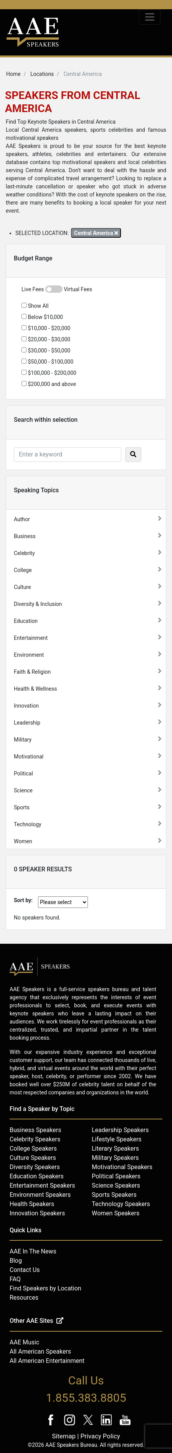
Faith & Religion (32, 672)
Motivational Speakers (122, 1167)
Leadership (27, 723)
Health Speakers (32, 1204)
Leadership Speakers (120, 1130)
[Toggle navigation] (149, 17)
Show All (35, 306)
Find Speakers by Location (45, 1288)
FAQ (15, 1279)
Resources (24, 1297)
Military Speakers (115, 1157)
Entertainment (31, 638)
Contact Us (25, 1269)
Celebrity (24, 553)
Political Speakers (116, 1176)
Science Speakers (116, 1185)
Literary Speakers (115, 1148)
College (23, 570)
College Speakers (33, 1148)
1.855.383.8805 (86, 1397)
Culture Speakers (33, 1157)
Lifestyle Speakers (117, 1139)
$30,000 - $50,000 (46, 350)
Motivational (28, 756)
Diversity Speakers (35, 1167)
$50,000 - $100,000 (47, 362)
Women (23, 841)
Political (23, 773)
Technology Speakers (121, 1204)
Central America (96, 233)
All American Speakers (40, 1351)
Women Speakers (115, 1213)
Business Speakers (35, 1130)
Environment (29, 655)
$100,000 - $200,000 (49, 373)
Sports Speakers (114, 1194)
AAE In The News (33, 1251)
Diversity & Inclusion (38, 604)
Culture (22, 587)
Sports (22, 807)
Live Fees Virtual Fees (57, 289)
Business (25, 536)
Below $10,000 (42, 317)
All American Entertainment (47, 1360)
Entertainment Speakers (42, 1185)
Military (22, 740)
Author (22, 519)
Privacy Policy (100, 1436)
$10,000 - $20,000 (46, 328)
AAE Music (24, 1342)
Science (23, 790)
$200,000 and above (49, 384)
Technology (27, 824)
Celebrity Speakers (35, 1139)
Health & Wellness (35, 689)
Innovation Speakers (37, 1213)
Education (26, 621)
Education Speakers (37, 1176)
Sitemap (64, 1436)
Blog (16, 1260)
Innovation (26, 706)
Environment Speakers (40, 1194)
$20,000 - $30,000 (46, 339)
